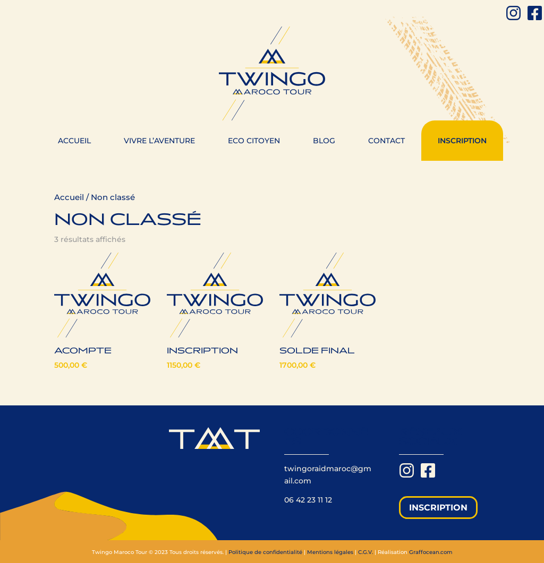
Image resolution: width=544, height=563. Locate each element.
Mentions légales (330, 552)
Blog (324, 140)
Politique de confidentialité (265, 552)
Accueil (74, 140)
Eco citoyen (254, 140)
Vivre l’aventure (159, 140)
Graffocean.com (431, 552)
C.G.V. (365, 552)
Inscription (462, 140)
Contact (386, 140)
